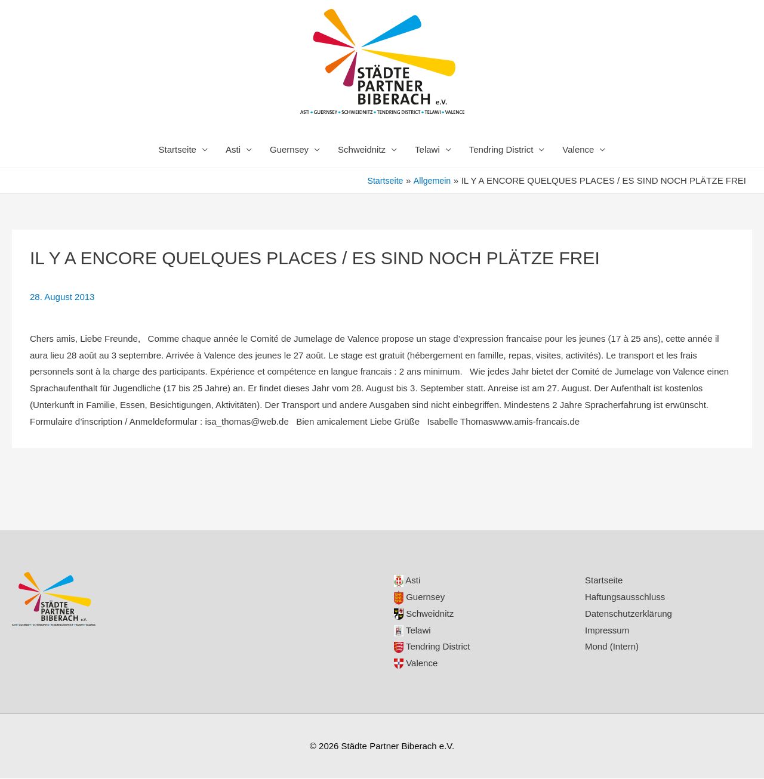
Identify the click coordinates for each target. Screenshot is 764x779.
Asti (233, 149)
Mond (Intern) (612, 647)
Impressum (607, 631)
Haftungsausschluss (625, 597)
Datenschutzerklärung (628, 614)
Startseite (177, 149)
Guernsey (289, 149)
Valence (578, 149)
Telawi (427, 149)
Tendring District (501, 149)
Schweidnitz (362, 149)
